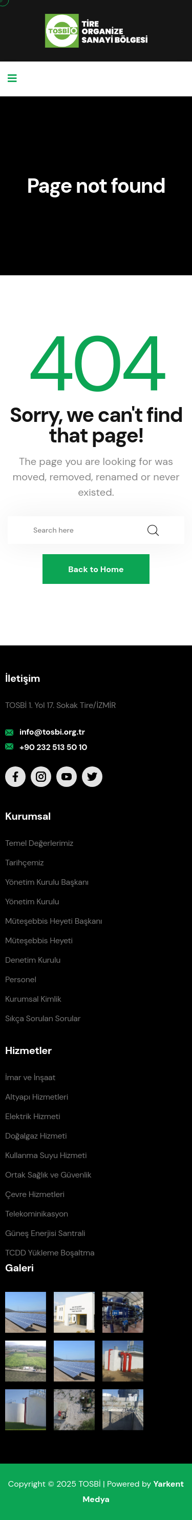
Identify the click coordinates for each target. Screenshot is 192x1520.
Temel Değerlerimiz (39, 843)
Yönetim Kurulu (32, 901)
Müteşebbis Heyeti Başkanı (53, 921)
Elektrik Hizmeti (32, 1116)
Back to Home (95, 569)
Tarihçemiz (24, 862)
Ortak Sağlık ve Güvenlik (48, 1174)
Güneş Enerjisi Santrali (45, 1233)
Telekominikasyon (36, 1213)
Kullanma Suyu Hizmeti (46, 1155)
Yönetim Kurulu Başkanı (47, 882)
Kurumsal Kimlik (33, 999)
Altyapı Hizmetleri (36, 1096)
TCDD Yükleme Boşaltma (49, 1252)
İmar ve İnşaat (30, 1077)
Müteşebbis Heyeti (39, 940)
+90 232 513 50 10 (53, 747)
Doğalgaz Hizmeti (36, 1135)
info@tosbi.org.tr (52, 731)
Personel (20, 979)
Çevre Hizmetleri (35, 1194)
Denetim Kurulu (32, 960)
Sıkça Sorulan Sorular (42, 1018)
